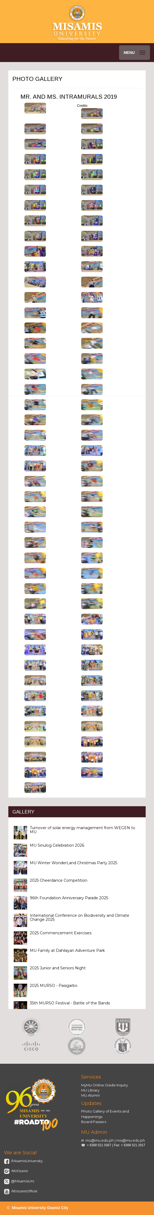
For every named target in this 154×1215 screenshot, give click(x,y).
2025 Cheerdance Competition (58, 880)
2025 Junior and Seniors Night (58, 968)
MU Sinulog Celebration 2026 (57, 845)
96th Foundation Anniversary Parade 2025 (69, 897)
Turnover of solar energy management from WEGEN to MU (82, 829)
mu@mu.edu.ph (99, 1140)
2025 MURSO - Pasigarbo (53, 985)
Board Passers (93, 1122)
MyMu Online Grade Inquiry (104, 1085)
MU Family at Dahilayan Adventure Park (67, 950)
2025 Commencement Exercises (60, 933)
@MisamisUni (22, 1181)
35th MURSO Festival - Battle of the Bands (70, 1003)
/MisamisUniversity (26, 1161)
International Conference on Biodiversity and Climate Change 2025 (79, 917)
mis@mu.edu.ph (130, 1140)
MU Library (90, 1090)
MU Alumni (90, 1095)
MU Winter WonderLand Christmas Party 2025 (73, 862)
